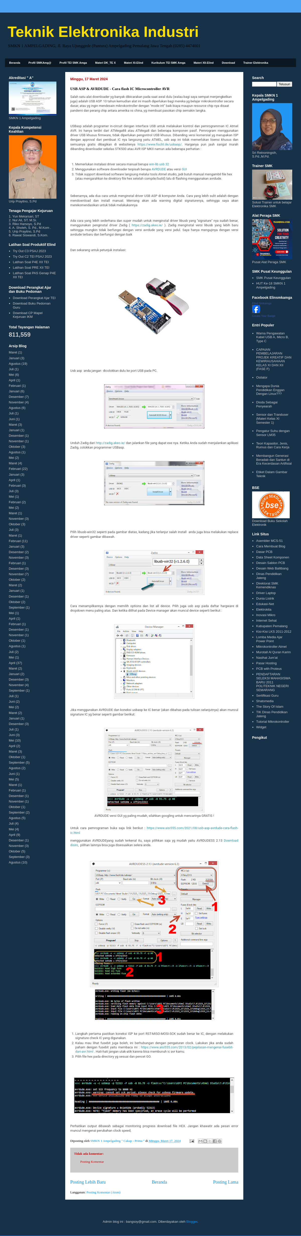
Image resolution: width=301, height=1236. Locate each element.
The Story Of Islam (269, 706)
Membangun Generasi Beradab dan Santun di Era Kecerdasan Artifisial (274, 459)
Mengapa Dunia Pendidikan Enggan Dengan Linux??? (270, 390)
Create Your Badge (263, 315)
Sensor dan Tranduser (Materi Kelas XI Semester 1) (272, 418)
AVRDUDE (159, 169)
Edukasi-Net (265, 604)
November (16, 402)
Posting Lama (225, 1182)
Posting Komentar (92, 1162)
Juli (11, 369)
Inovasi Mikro (265, 615)
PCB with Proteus (269, 669)
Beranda (14, 62)
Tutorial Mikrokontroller (272, 721)
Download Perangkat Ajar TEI (34, 298)
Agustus (15, 364)
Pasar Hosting (266, 663)
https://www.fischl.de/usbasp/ (159, 144)
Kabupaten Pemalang (271, 626)
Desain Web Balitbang (272, 568)
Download (228, 62)
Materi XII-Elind (203, 62)
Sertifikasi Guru (267, 695)
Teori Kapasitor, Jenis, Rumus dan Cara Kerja (272, 445)
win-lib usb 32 (159, 164)
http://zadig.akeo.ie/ (110, 443)
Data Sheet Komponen (272, 557)
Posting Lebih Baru (88, 1182)
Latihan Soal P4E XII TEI (31, 262)
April (12, 380)
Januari (14, 358)
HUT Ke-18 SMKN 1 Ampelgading (270, 285)
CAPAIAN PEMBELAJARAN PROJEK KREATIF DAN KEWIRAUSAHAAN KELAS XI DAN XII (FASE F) (273, 359)
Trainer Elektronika (255, 62)
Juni (12, 419)
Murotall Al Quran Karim (273, 652)
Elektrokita (263, 609)
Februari (15, 386)
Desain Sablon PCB (270, 563)
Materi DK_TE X (105, 62)
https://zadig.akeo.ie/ (147, 225)
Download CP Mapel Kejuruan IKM (27, 315)
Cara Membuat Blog (270, 546)
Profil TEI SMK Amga (73, 62)
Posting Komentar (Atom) (104, 1192)
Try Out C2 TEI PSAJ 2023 (32, 256)
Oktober (14, 447)
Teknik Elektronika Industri (103, 31)
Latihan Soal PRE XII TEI (31, 267)
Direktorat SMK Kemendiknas (267, 585)
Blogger (191, 1221)
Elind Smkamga (261, 303)
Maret (13, 352)
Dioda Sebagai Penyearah (266, 404)
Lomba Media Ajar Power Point (269, 639)
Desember (16, 397)
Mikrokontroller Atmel (271, 646)
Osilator (261, 377)
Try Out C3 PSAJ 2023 (29, 251)
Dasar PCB (264, 552)
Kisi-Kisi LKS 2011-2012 (273, 631)
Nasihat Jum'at (267, 658)
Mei (11, 375)
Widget (261, 727)
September (17, 607)
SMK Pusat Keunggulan (273, 278)
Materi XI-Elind (133, 62)
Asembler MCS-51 (269, 541)
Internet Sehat (266, 620)
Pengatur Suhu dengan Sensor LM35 (273, 433)
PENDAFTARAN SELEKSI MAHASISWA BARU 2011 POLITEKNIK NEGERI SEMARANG (273, 682)
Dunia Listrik (265, 598)
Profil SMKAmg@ (40, 62)
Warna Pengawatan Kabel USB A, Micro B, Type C (272, 337)
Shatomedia (264, 701)
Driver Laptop (266, 593)
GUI (184, 169)
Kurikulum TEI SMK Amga (168, 62)
